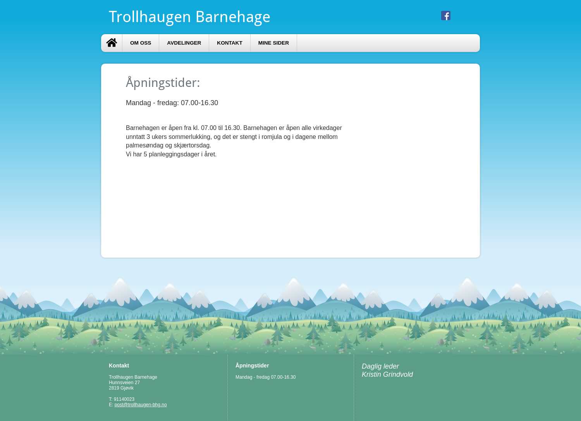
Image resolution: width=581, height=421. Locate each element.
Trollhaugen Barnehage (189, 17)
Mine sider (273, 43)
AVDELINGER (184, 43)
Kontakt (229, 43)
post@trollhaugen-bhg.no (141, 404)
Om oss (140, 43)
